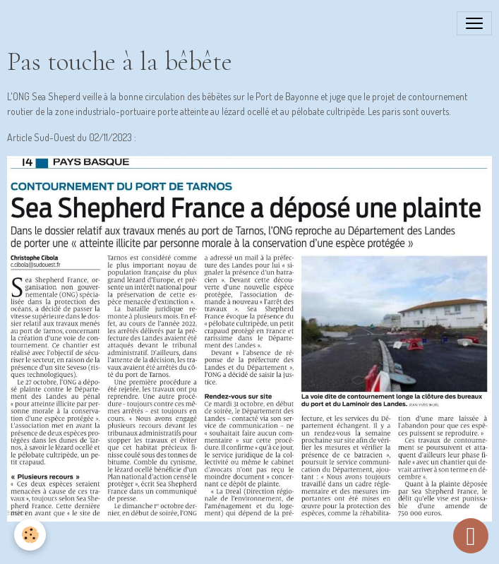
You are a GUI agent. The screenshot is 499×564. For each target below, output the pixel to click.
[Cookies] (30, 535)
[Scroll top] (470, 535)
